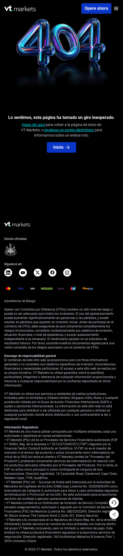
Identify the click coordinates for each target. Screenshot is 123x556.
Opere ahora (96, 8)
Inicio (61, 147)
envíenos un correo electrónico (69, 130)
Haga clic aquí (33, 125)
